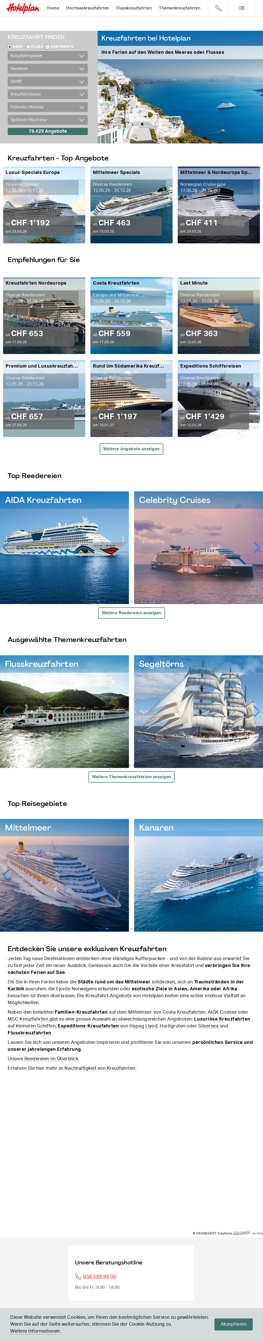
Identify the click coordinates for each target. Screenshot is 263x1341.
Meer (18, 47)
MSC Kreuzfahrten (28, 1019)
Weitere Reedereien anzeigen (131, 613)
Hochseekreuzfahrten (87, 8)
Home (53, 8)
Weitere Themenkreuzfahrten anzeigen (131, 777)
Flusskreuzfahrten (134, 8)
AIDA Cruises (222, 1012)
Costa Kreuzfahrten (184, 1012)
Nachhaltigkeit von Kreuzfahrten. (100, 1068)
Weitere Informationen (35, 1331)
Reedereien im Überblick (51, 1059)
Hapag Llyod (143, 1026)
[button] (256, 547)
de (242, 8)
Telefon (218, 8)
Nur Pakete (61, 47)
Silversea (208, 1026)
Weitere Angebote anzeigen (131, 449)
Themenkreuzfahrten (179, 8)
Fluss (37, 47)
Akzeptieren (234, 1324)
